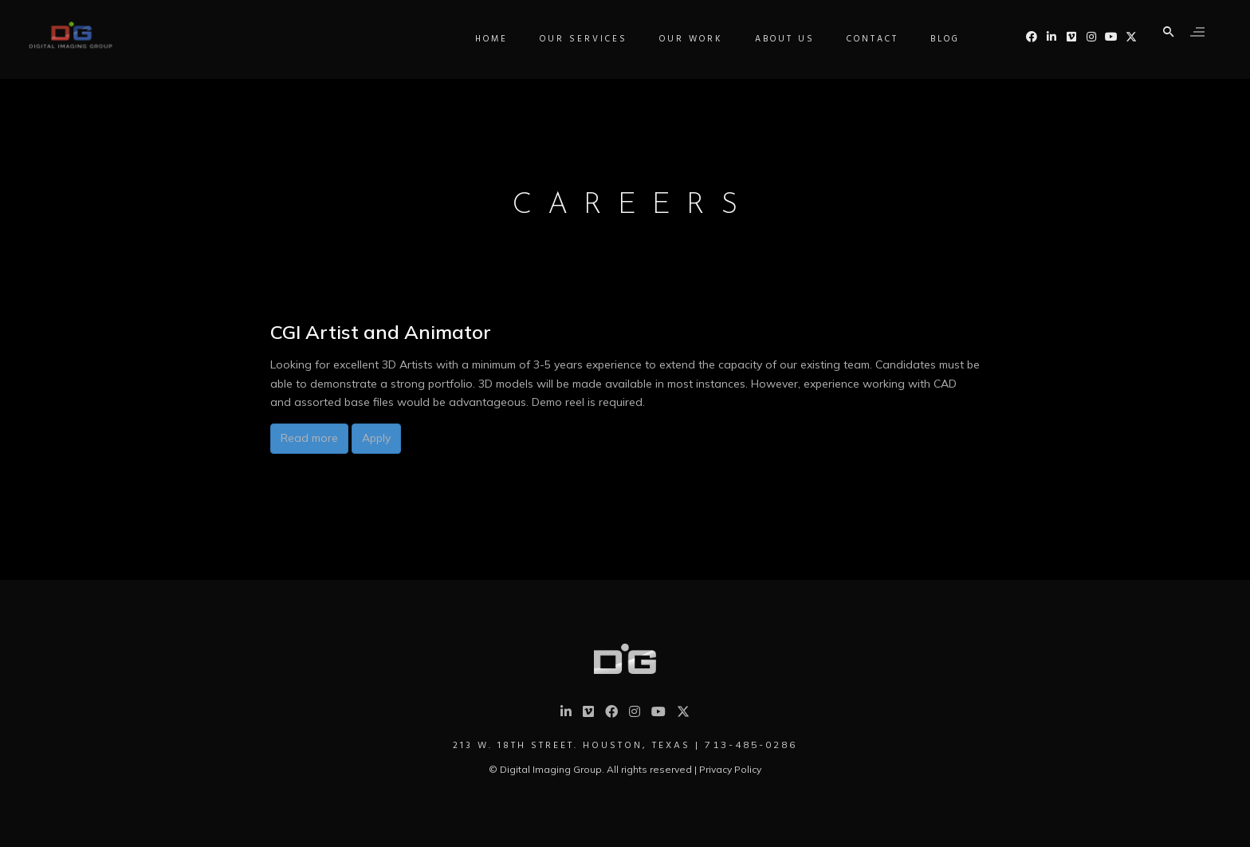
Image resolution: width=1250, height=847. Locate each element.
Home (495, 103)
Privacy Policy (730, 769)
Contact (876, 103)
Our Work (695, 103)
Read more (309, 438)
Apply (376, 438)
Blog (949, 103)
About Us (789, 103)
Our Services (587, 103)
